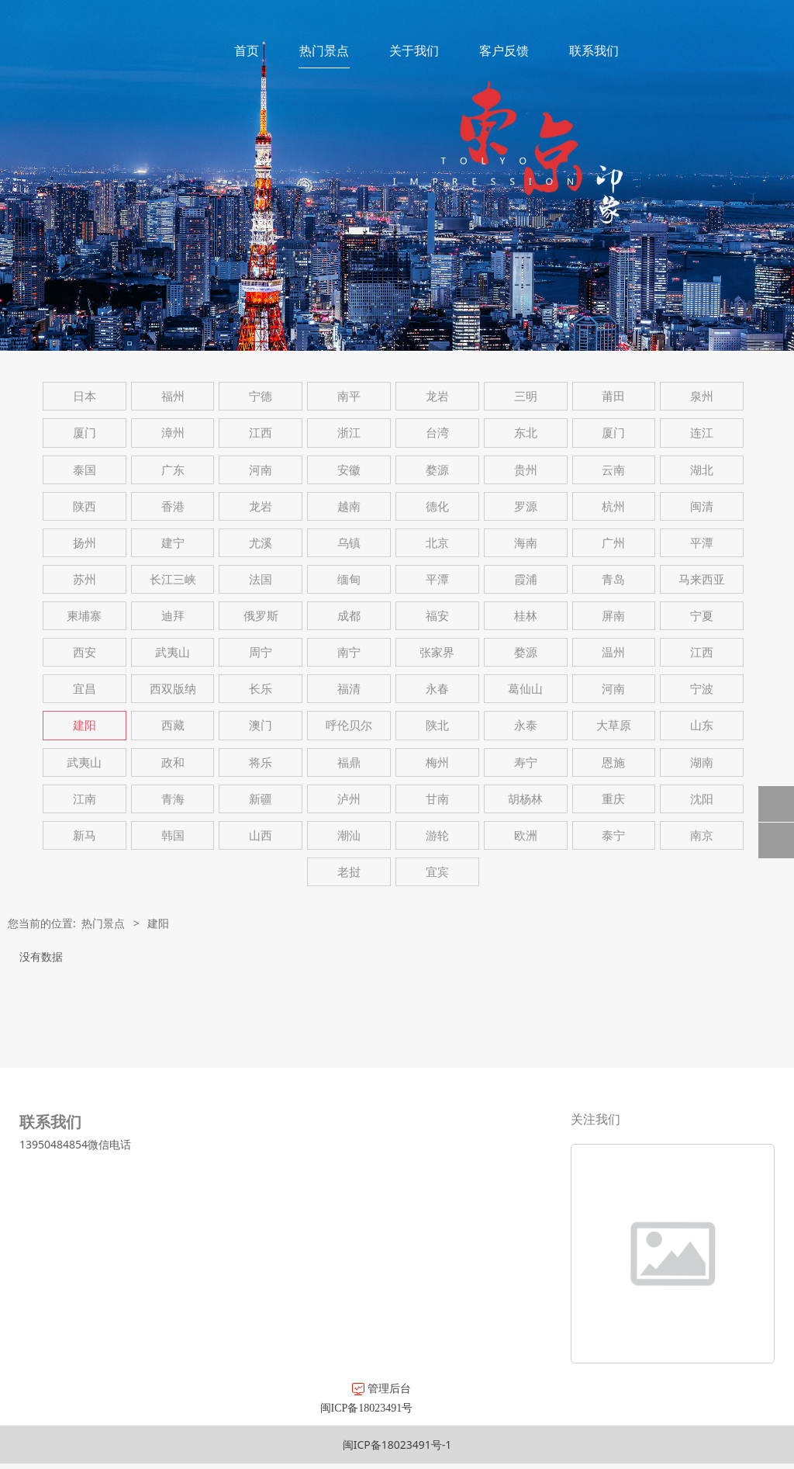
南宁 (349, 652)
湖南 (701, 762)
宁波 (701, 689)
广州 (613, 543)
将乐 (260, 762)
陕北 (437, 725)
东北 (525, 432)
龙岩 (437, 396)
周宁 (260, 652)
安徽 (349, 470)
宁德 (260, 396)
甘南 (437, 799)
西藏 (173, 725)
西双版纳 (173, 689)
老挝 (349, 872)
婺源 (437, 470)
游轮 (437, 835)
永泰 (525, 725)
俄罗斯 (260, 616)
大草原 (613, 725)
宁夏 (701, 616)
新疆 (260, 799)
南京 (701, 835)
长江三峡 (173, 579)
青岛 (613, 579)
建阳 (84, 725)
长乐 (260, 689)
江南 (84, 799)
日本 (84, 396)
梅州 (437, 762)
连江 (701, 432)
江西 (260, 432)
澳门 (260, 725)
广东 (173, 470)
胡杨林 (525, 799)
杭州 (613, 506)
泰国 (84, 470)
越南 (349, 506)
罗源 (525, 506)
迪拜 (173, 616)
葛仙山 (525, 689)
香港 (173, 506)
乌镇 (349, 543)
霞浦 (525, 579)
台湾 (437, 432)
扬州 (84, 543)
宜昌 (84, 689)
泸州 (349, 799)
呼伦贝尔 (349, 725)
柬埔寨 (84, 616)
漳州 (173, 432)
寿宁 (525, 762)
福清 (349, 689)
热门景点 (324, 50)
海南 (525, 543)
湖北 (701, 470)
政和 (173, 762)
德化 (437, 506)
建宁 (173, 543)
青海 (173, 799)
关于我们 (414, 50)
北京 (437, 543)
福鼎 (349, 762)
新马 (84, 835)
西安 (84, 652)
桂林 (525, 616)
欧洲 (525, 835)
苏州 (84, 579)
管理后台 (209, 1388)
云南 (613, 470)
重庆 (613, 799)
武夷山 (172, 652)
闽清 (701, 506)
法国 (260, 579)
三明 (525, 396)
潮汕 (349, 835)
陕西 (84, 506)
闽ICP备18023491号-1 (397, 1444)
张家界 (436, 652)
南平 (349, 396)
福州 (173, 396)
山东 (701, 725)
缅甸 (349, 579)
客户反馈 (504, 50)
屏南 (613, 616)
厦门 (84, 432)
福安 (437, 616)
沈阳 (701, 799)
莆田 (613, 396)
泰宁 (613, 835)
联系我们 (594, 50)
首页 (246, 50)
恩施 (613, 762)
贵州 (525, 470)
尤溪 (260, 543)
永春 (437, 689)
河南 (260, 470)
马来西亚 (701, 579)
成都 (349, 616)
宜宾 (437, 872)
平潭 (701, 543)
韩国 (173, 835)
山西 (260, 835)
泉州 (701, 396)
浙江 (349, 432)
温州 (613, 652)
